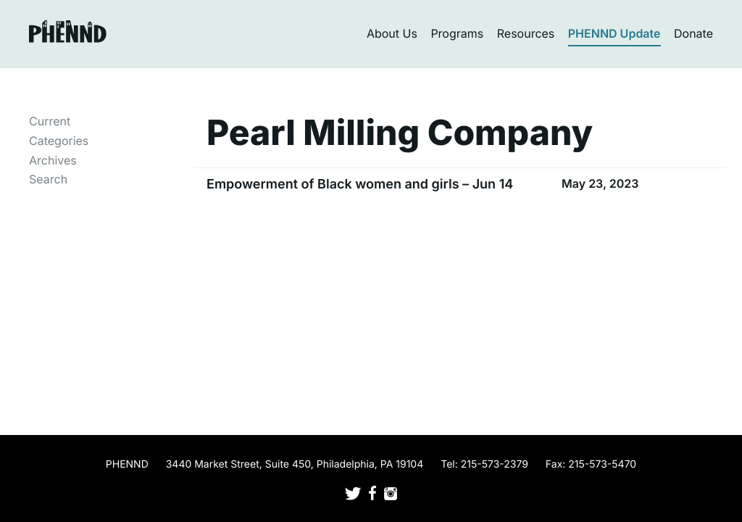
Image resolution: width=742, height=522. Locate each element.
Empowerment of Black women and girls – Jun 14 (360, 184)
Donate (693, 33)
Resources (526, 33)
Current (49, 121)
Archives (53, 160)
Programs (456, 33)
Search (48, 179)
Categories (58, 140)
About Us (392, 33)
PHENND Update (614, 33)
